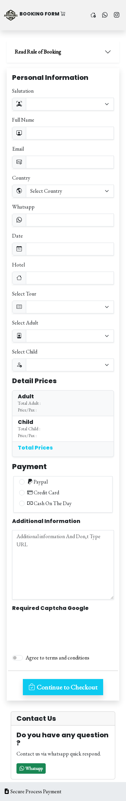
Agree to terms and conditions (57, 657)
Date (17, 235)
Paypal (37, 481)
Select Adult (25, 322)
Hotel (18, 264)
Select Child (24, 351)
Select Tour (24, 293)
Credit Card (43, 492)
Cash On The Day (49, 503)
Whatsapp (23, 206)
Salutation (23, 90)
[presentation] (63, 630)
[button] (31, 768)
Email (18, 148)
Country (21, 177)
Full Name (23, 119)
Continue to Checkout (63, 687)
